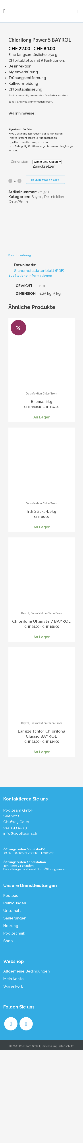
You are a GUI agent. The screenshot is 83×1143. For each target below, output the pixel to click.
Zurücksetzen (44, 259)
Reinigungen (14, 995)
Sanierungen (14, 1011)
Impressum (49, 1139)
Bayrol (36, 289)
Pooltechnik (14, 1026)
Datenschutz (66, 1139)
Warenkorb (13, 1079)
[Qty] (15, 273)
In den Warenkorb (45, 272)
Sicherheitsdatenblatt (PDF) (39, 363)
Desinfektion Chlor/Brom (41, 486)
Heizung (10, 1018)
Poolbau (10, 988)
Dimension (19, 254)
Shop (8, 1033)
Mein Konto (13, 1071)
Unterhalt (12, 1003)
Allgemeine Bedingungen (26, 1064)
